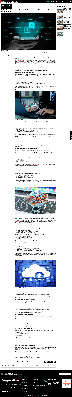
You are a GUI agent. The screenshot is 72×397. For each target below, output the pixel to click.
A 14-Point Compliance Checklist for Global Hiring (66, 33)
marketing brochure (35, 164)
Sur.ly (68, 385)
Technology (4, 6)
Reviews (59, 1)
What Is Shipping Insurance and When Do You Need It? (66, 21)
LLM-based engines (21, 76)
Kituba (16, 221)
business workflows (35, 289)
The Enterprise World (36, 395)
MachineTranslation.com (22, 60)
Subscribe (64, 1)
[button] (45, 361)
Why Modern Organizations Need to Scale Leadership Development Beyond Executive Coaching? (67, 10)
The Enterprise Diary (53, 1)
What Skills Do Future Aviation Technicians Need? (66, 16)
